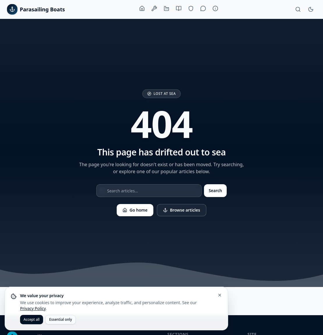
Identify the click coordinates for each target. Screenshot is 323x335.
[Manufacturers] (166, 8)
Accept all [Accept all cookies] (32, 319)
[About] (215, 8)
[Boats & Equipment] (154, 8)
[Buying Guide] (178, 8)
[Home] (142, 8)
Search (215, 190)
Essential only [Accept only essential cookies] (60, 319)
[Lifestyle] (203, 8)
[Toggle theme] (311, 9)
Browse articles (181, 210)
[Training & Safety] (191, 8)
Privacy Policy (33, 308)
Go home (135, 210)
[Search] (298, 9)
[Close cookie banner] (219, 295)
